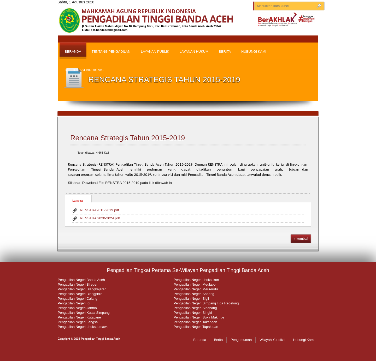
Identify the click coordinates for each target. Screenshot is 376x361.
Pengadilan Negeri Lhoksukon (196, 280)
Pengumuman (241, 340)
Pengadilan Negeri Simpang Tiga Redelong (206, 303)
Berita (218, 340)
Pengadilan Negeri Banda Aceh (81, 280)
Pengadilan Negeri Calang (77, 298)
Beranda (199, 340)
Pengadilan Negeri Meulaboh (196, 284)
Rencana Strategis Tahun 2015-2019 (127, 138)
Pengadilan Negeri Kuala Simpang (84, 313)
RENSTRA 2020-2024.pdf (100, 218)
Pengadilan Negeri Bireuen (78, 284)
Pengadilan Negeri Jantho (77, 308)
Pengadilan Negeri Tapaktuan (196, 327)
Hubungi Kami (303, 340)
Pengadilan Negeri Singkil (193, 313)
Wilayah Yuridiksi (272, 340)
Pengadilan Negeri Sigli (191, 298)
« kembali (300, 238)
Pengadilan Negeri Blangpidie (80, 294)
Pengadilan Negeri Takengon (195, 322)
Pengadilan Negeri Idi (74, 303)
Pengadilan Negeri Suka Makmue (199, 317)
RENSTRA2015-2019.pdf (99, 210)
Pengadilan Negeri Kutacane (79, 317)
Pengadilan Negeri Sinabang (195, 308)
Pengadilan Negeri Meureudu (196, 289)
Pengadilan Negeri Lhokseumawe (83, 327)
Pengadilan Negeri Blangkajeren (82, 289)
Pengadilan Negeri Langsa (78, 322)
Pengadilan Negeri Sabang (194, 294)
